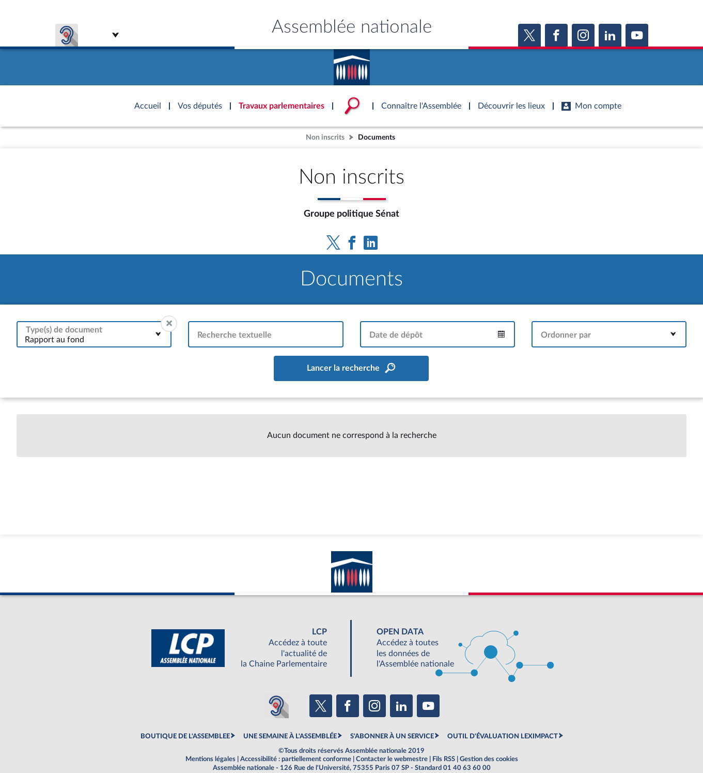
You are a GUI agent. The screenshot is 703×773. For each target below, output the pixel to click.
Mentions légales (210, 759)
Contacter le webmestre (392, 759)
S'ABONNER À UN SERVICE (392, 736)
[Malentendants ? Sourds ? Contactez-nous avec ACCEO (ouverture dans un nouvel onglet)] (276, 705)
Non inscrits (325, 137)
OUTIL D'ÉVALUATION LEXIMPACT (502, 736)
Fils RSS (443, 759)
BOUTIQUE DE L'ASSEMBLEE (185, 736)
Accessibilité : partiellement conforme (295, 759)
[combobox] (94, 334)
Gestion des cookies (489, 759)
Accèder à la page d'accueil (352, 64)
